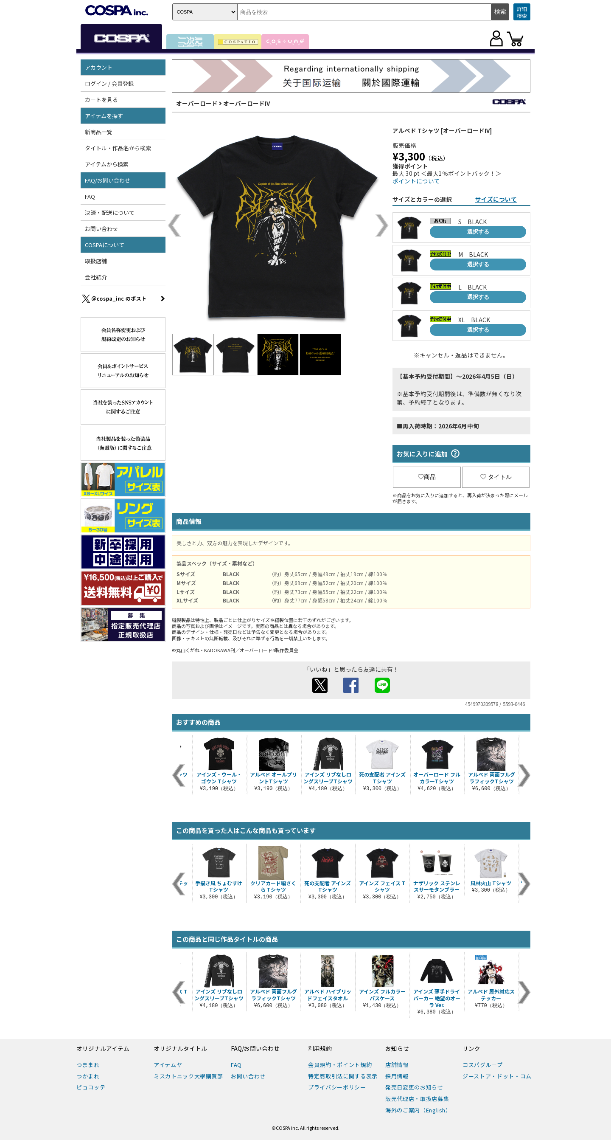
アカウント (98, 67)
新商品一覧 (98, 132)
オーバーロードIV (246, 103)
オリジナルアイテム (102, 1049)
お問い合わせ (101, 229)
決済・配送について (110, 212)
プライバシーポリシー (337, 1087)
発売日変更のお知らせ (414, 1087)
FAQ (90, 196)
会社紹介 (96, 277)
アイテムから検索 (107, 164)
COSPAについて (104, 245)
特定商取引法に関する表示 (343, 1076)
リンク (471, 1049)
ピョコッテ (90, 1087)
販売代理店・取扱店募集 (417, 1099)
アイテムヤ (168, 1065)
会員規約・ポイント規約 (340, 1065)
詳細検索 (522, 12)
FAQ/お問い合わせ (107, 180)
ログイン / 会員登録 (109, 83)
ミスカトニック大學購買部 (188, 1076)
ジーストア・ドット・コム (497, 1076)
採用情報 (397, 1076)
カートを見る (101, 100)
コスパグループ (482, 1065)
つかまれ (88, 1076)
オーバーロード (197, 103)
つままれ (88, 1065)
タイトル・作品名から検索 (118, 148)
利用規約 (320, 1049)
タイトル (496, 476)
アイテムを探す (104, 116)
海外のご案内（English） (418, 1110)
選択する (478, 231)
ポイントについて (416, 181)
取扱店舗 (96, 261)
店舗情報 (397, 1065)
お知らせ (397, 1049)
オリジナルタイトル (180, 1049)
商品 (427, 476)
